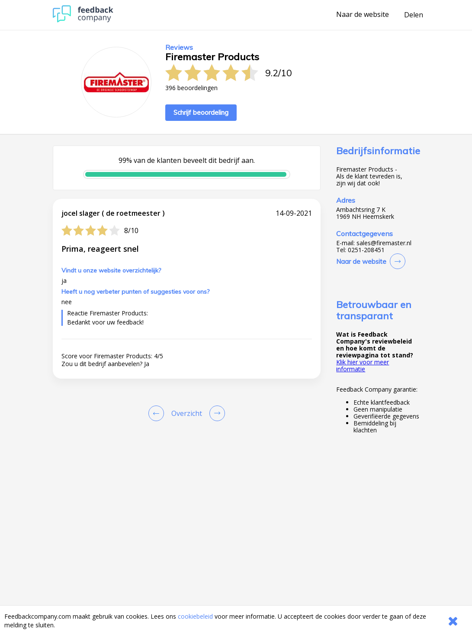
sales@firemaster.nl (383, 243)
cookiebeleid (195, 616)
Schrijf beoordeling (200, 112)
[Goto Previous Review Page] (157, 413)
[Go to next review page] (215, 413)
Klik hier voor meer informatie (362, 365)
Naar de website (362, 14)
